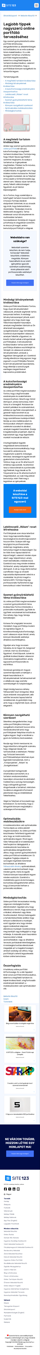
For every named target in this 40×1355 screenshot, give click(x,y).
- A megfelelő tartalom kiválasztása (19, 81)
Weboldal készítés (10, 1231)
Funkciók (7, 1208)
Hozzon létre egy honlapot (20, 283)
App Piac (10, 1221)
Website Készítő (27, 16)
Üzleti (6, 999)
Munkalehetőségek (14, 1313)
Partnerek (7, 1316)
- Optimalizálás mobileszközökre (18, 108)
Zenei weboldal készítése (13, 1254)
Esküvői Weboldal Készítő (13, 1257)
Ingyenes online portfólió (13, 1260)
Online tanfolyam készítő (13, 1279)
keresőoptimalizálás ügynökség (15, 1295)
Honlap (6, 1201)
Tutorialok (7, 1002)
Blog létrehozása (10, 1273)
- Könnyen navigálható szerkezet (18, 105)
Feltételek (10, 1346)
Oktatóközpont (10, 16)
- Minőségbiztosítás (12, 111)
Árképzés (7, 1205)
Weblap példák (9, 1214)
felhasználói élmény (12, 866)
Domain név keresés (11, 1238)
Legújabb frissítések (11, 1224)
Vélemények (8, 1211)
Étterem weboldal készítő (13, 1283)
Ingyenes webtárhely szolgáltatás (16, 1289)
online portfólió (10, 149)
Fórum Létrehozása (11, 1276)
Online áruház (9, 1235)
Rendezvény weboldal (12, 1251)
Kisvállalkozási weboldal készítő (15, 1263)
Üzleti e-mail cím (10, 1270)
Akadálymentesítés (20, 1348)
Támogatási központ (11, 1306)
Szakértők (7, 1319)
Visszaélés (28, 1346)
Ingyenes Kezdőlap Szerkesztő (15, 1241)
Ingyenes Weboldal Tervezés (14, 1292)
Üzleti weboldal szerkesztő (14, 1244)
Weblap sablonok (10, 1217)
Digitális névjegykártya (12, 1267)
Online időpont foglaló (12, 1286)
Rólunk (6, 1303)
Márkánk (7, 1322)
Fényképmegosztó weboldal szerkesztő (18, 1247)
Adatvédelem (19, 1346)
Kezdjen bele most (20, 510)
